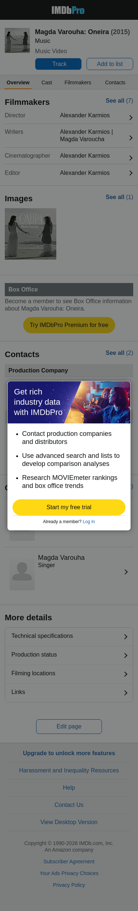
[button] (69, 507)
